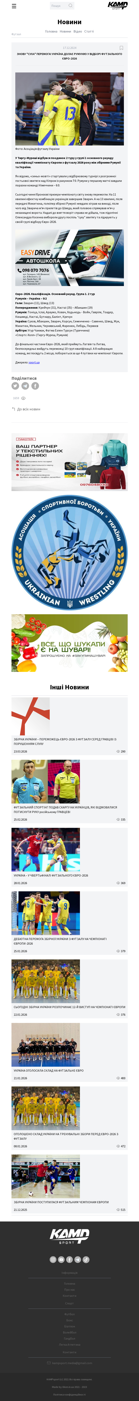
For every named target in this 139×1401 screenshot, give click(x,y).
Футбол (69, 1314)
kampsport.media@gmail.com (72, 1363)
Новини (65, 31)
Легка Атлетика (69, 1344)
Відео (77, 31)
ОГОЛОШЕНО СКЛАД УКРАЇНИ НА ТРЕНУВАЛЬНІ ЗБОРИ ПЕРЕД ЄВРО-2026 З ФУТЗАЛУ (66, 1136)
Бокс (69, 1320)
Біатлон (69, 1326)
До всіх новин (28, 409)
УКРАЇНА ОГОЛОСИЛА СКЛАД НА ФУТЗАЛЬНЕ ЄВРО (49, 1070)
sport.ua (34, 362)
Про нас (69, 1289)
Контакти (69, 1296)
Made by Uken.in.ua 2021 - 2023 (69, 1387)
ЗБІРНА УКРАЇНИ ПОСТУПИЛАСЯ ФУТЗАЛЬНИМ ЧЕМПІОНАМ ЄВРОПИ (61, 1202)
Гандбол (69, 1338)
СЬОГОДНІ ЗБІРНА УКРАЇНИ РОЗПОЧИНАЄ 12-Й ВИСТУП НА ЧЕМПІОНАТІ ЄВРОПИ (69, 1007)
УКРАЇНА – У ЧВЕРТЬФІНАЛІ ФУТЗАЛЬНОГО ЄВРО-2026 (51, 875)
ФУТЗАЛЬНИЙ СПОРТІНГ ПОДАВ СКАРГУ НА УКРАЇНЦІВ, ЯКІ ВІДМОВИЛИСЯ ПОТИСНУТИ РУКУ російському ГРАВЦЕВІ (65, 809)
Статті (89, 31)
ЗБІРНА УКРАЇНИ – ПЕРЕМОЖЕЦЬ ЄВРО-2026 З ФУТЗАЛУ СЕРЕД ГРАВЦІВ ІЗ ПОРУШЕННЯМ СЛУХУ (65, 741)
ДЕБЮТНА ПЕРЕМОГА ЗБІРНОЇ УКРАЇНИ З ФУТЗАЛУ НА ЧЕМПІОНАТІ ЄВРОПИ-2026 (60, 941)
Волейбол (69, 1332)
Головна (51, 31)
